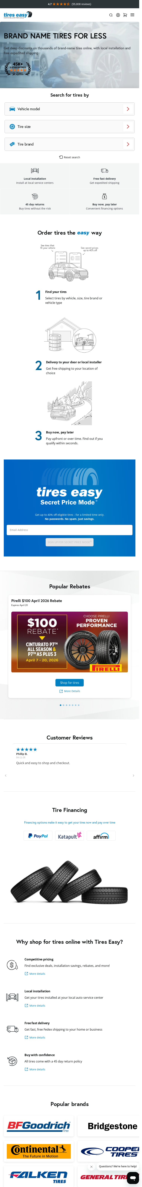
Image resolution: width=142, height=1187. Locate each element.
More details (35, 973)
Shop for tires (69, 683)
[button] (6, 775)
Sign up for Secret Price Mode (70, 542)
